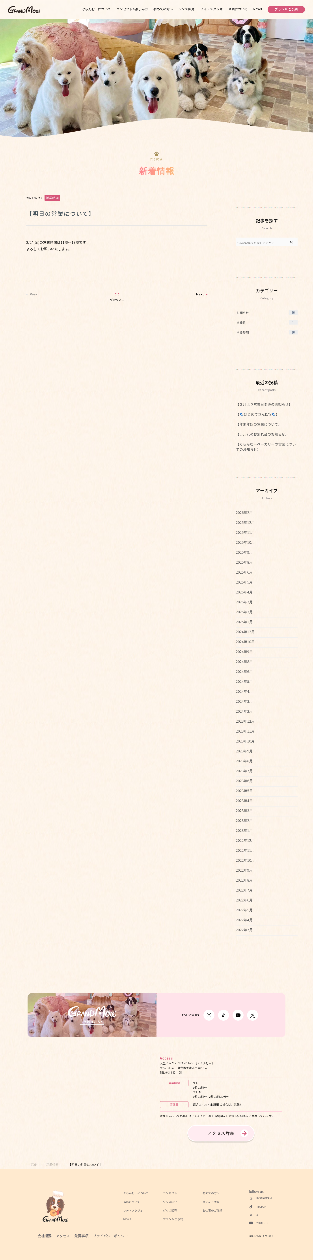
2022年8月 (244, 880)
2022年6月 (244, 900)
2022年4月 (244, 919)
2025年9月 (244, 552)
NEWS (257, 9)
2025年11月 (245, 532)
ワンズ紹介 (187, 9)
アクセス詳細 (221, 1133)
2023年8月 (244, 760)
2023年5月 (244, 790)
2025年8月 (244, 562)
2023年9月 (244, 751)
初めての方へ (163, 9)
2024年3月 (244, 701)
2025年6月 (244, 572)
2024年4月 (244, 691)
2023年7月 (244, 770)
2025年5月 (244, 582)
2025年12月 (245, 522)
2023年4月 (244, 800)
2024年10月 (245, 641)
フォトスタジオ (211, 9)
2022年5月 (244, 909)
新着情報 (52, 1164)
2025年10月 (245, 542)
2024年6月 (244, 671)
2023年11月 (245, 731)
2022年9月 (244, 870)
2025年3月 (244, 601)
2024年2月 (244, 711)
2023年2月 (244, 820)
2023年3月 (244, 810)
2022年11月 (245, 850)
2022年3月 (244, 929)
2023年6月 (244, 780)
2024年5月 (244, 681)
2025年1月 (244, 621)
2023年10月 (245, 741)
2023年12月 (245, 721)
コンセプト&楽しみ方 (132, 9)
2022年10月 (245, 860)
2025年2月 (244, 611)
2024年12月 (245, 631)
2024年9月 (244, 651)
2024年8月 (244, 661)
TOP (34, 1164)
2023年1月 (244, 830)
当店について (238, 9)
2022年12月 (245, 840)
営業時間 (52, 198)
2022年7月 (244, 890)
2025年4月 (244, 592)
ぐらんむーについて (96, 9)
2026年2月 (244, 512)
